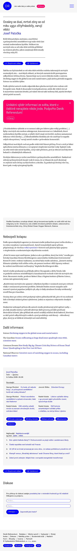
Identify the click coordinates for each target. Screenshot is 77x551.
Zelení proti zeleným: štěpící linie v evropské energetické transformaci (36, 458)
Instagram (29, 546)
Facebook (8, 546)
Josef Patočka (12, 33)
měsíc (21, 436)
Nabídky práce (24, 536)
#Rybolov (11, 424)
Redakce (22, 534)
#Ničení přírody (47, 419)
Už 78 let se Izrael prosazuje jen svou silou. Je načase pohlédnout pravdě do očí (40, 449)
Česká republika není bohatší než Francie (24, 445)
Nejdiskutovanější (22, 433)
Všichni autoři (33, 534)
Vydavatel (44, 534)
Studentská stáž (38, 536)
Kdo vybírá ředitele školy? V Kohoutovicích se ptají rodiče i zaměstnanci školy (38, 440)
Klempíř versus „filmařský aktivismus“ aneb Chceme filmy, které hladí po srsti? (39, 453)
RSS (38, 546)
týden (15, 436)
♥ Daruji (41, 6)
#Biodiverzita (62, 419)
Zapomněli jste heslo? (28, 512)
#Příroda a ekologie (15, 419)
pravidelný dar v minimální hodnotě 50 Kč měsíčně (49, 494)
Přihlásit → (12, 512)
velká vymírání (30, 247)
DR (7, 6)
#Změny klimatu (32, 419)
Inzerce (20, 539)
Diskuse (13, 536)
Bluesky (12, 539)
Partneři (29, 539)
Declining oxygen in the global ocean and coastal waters (34, 333)
